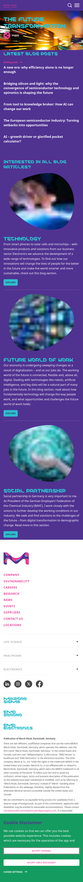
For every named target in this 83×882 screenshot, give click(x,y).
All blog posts (11, 62)
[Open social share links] (7, 35)
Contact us (13, 619)
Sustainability (17, 581)
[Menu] (77, 5)
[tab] (41, 642)
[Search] (70, 5)
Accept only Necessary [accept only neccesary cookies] (41, 862)
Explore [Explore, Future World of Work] (11, 413)
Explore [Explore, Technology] (11, 282)
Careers (10, 587)
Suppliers (12, 612)
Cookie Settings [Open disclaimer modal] (13, 871)
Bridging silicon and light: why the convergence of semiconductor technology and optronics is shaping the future (41, 88)
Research (11, 593)
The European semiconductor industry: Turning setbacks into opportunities (41, 122)
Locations (12, 625)
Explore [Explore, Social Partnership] (11, 534)
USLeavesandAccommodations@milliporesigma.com (30, 810)
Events (9, 606)
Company (11, 575)
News (8, 600)
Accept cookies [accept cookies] (41, 850)
